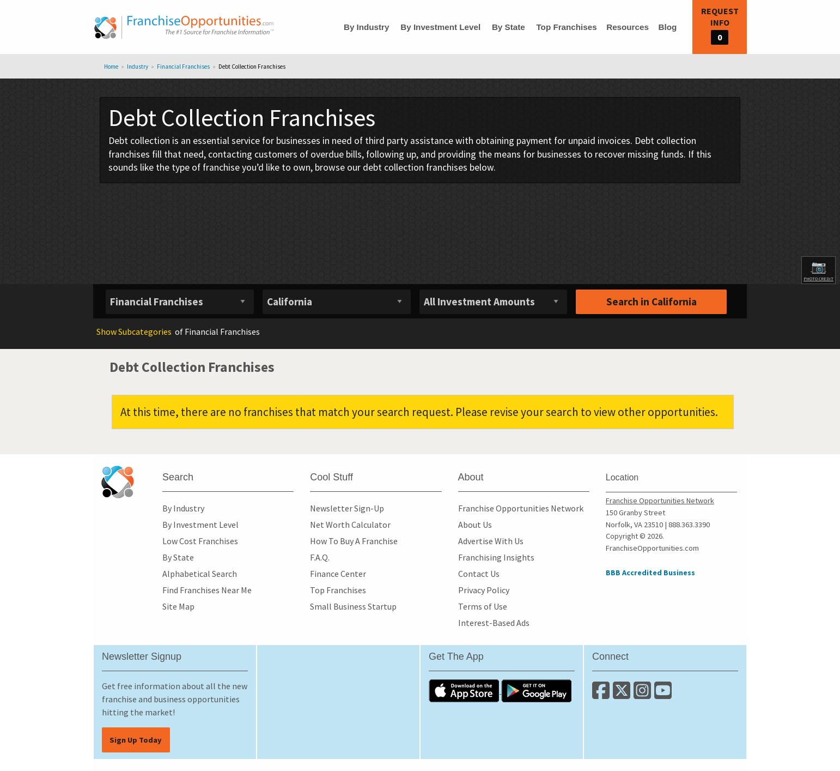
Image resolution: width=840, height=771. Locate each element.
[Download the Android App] (536, 690)
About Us (475, 524)
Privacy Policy (483, 590)
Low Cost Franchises (200, 540)
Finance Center (338, 573)
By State (508, 27)
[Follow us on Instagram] (644, 694)
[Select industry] (180, 302)
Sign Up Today (135, 740)
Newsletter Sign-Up (347, 508)
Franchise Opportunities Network (520, 508)
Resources (627, 27)
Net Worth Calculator (350, 524)
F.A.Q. (320, 557)
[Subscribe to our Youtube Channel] (663, 694)
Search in (651, 301)
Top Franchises (566, 27)
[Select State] (337, 302)
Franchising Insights (496, 557)
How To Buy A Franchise (354, 540)
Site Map (178, 606)
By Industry (366, 27)
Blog (667, 27)
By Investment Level (440, 27)
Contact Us (479, 573)
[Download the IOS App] (465, 690)
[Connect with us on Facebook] (602, 694)
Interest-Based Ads (493, 622)
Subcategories (134, 331)
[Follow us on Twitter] (623, 694)
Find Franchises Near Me (207, 590)
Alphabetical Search (199, 573)
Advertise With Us (491, 540)
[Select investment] (493, 302)
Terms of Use (482, 606)
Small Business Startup (353, 606)
